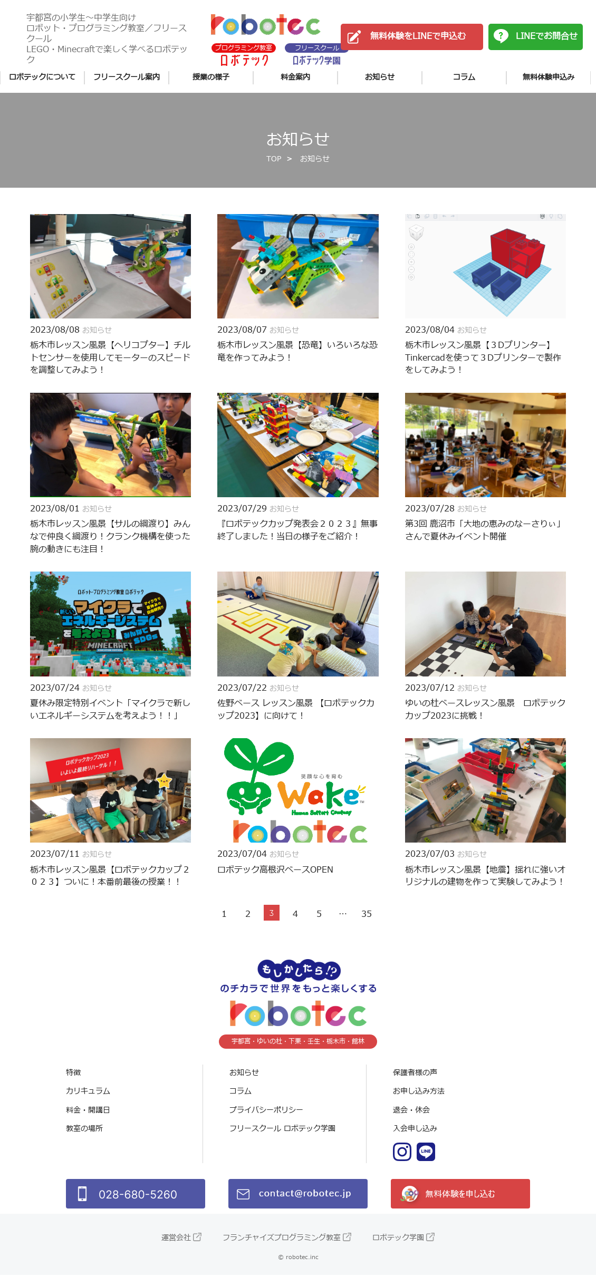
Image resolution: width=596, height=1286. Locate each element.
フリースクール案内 (126, 77)
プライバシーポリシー (266, 1121)
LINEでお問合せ (547, 36)
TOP (273, 166)
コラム (464, 77)
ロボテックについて (42, 77)
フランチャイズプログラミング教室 (282, 1248)
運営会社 (176, 1248)
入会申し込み (415, 1140)
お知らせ (380, 77)
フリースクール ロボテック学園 (282, 1140)
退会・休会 (411, 1121)
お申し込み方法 (419, 1102)
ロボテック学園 (398, 1248)
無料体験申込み (548, 77)
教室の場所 (84, 1140)
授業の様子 (211, 77)
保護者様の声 (415, 1083)
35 (366, 925)
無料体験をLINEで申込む (418, 36)
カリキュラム (88, 1102)
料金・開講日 (88, 1121)
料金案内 (295, 77)
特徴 (73, 1083)
